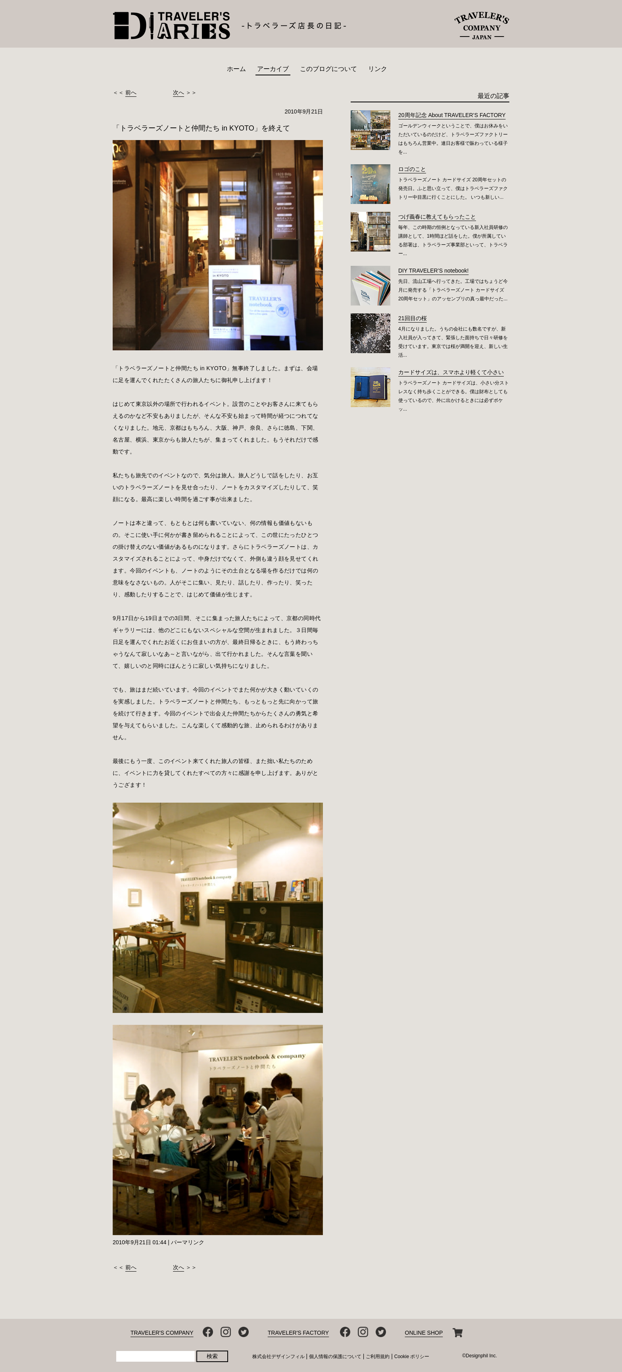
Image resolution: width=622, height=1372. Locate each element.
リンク (377, 68)
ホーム (236, 68)
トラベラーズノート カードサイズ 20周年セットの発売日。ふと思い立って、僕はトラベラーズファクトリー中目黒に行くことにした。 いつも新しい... (453, 188)
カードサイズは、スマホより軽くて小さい (451, 372)
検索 (212, 1356)
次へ (178, 92)
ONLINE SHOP (424, 1333)
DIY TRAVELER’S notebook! (433, 270)
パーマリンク (187, 1242)
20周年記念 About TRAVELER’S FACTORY (452, 115)
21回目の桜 (412, 318)
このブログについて (328, 68)
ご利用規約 (378, 1356)
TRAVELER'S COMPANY (162, 1333)
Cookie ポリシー (412, 1356)
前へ (130, 92)
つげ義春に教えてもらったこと (437, 216)
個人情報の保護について (335, 1356)
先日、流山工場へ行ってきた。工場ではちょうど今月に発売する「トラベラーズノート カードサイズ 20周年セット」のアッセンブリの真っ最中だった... (453, 290)
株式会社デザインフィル (278, 1356)
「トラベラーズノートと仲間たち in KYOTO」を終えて (201, 128)
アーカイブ (273, 68)
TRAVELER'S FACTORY (298, 1333)
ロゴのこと (412, 169)
